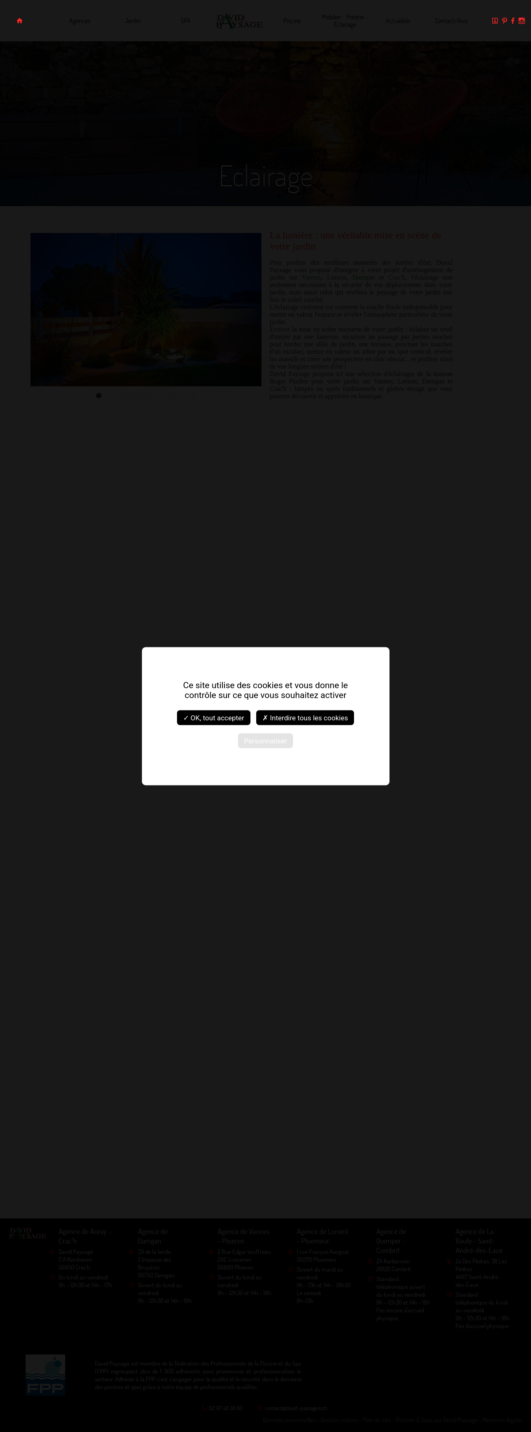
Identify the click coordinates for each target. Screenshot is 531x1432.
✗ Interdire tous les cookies (305, 717)
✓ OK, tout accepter (213, 717)
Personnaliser (265, 740)
